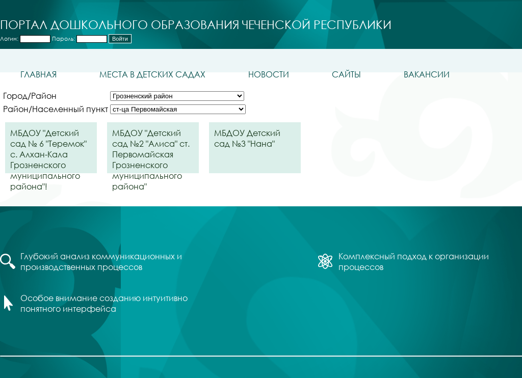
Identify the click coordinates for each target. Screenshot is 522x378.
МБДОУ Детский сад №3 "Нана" (247, 138)
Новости (268, 74)
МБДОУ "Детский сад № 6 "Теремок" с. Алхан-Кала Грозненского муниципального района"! (48, 150)
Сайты (346, 74)
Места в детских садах (152, 74)
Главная (38, 74)
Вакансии (427, 74)
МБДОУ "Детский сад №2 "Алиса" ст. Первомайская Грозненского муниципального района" (151, 150)
